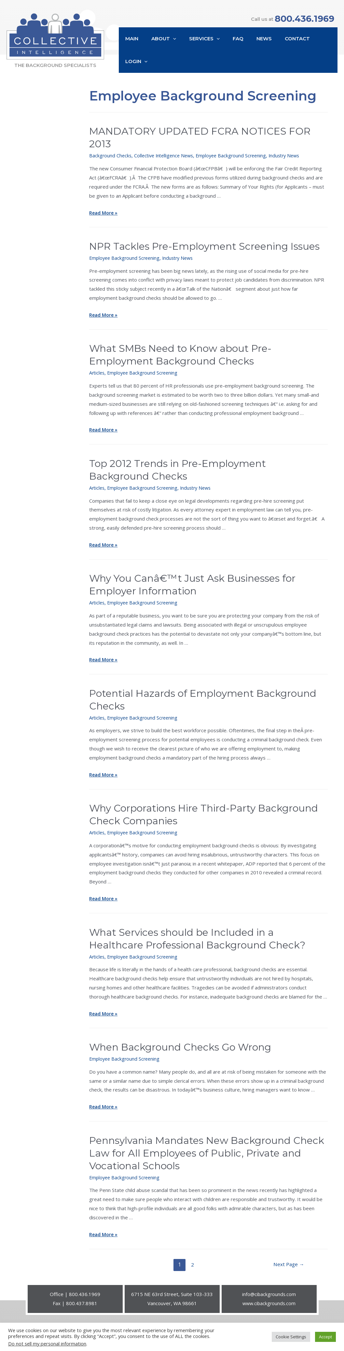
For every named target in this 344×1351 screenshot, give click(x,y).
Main (138, 54)
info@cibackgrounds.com (268, 1287)
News (258, 54)
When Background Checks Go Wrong (180, 1040)
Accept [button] (325, 1337)
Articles (97, 365)
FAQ (235, 54)
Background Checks (110, 148)
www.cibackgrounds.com (268, 1296)
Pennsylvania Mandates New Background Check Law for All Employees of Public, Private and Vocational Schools (206, 1146)
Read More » (103, 205)
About (167, 54)
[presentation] (177, 54)
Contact (288, 54)
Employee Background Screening (237, 148)
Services (205, 54)
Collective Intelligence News (166, 148)
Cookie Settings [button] (291, 1337)
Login (321, 54)
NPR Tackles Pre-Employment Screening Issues (204, 239)
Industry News (293, 148)
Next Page (288, 1257)
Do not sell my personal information (47, 1343)
